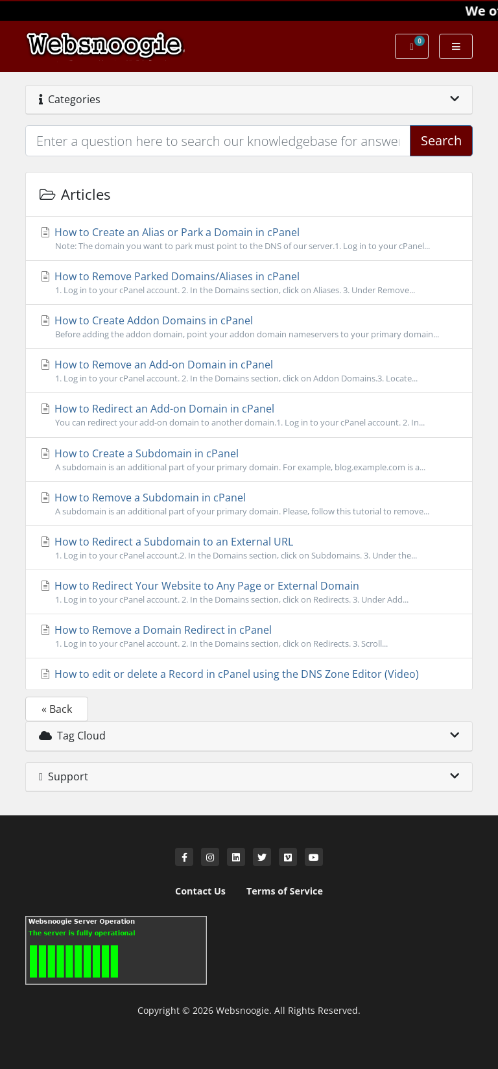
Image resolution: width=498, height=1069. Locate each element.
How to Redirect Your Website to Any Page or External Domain (249, 592)
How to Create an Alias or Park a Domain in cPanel (249, 238)
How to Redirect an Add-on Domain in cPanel (249, 415)
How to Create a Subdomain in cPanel (249, 460)
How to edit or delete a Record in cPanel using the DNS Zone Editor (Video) (229, 674)
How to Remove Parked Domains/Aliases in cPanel (249, 282)
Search (441, 140)
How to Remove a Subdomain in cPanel (249, 504)
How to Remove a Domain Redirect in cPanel (249, 636)
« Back (57, 709)
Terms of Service (284, 891)
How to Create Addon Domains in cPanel (249, 327)
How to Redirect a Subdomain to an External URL (249, 548)
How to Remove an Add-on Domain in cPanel (249, 371)
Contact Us (200, 891)
